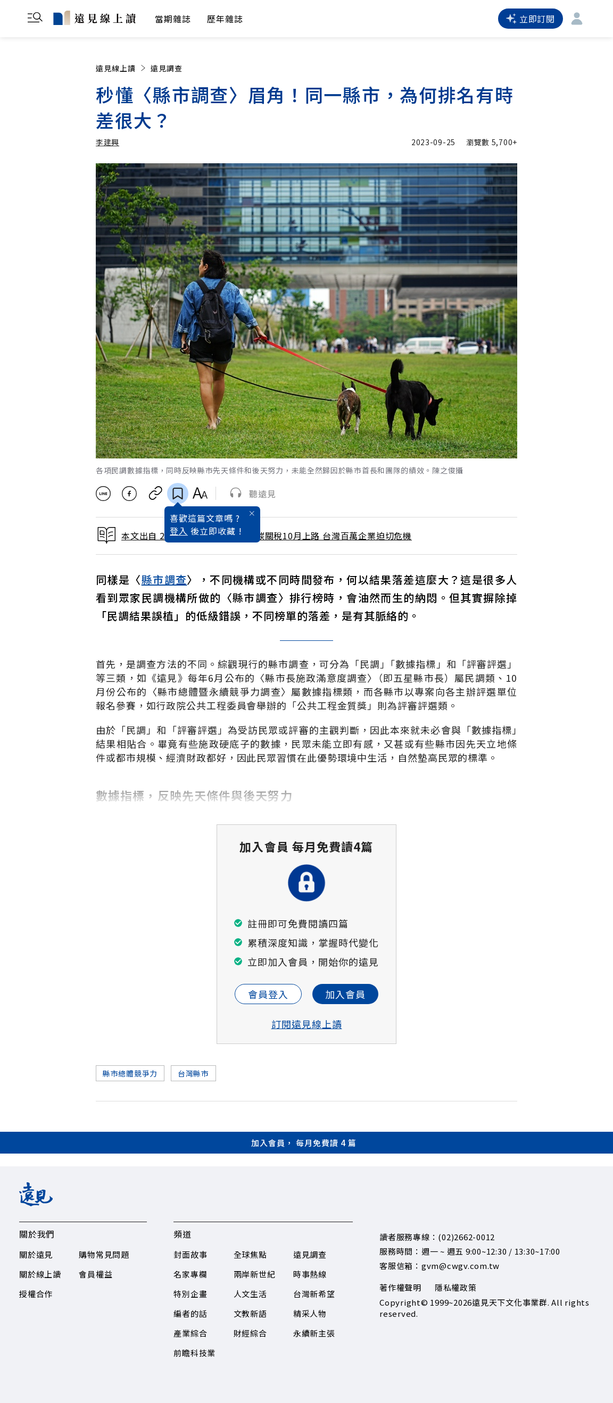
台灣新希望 (314, 1293)
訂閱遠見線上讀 (306, 1024)
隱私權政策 (456, 1287)
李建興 (107, 142)
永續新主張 (314, 1333)
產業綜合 (190, 1333)
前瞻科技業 (194, 1352)
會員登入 (268, 994)
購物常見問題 (104, 1254)
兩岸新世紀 (255, 1274)
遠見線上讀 (121, 68)
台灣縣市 (193, 1073)
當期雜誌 (173, 18)
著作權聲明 (400, 1287)
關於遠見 (36, 1254)
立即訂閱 (530, 18)
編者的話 (190, 1313)
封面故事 (190, 1254)
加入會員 (345, 994)
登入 (179, 530)
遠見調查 (167, 68)
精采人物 (310, 1313)
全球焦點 (250, 1254)
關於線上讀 (40, 1274)
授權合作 (36, 1293)
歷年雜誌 (225, 18)
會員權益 (95, 1274)
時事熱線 (310, 1274)
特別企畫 (190, 1293)
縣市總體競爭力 (130, 1073)
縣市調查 (164, 579)
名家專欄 (190, 1274)
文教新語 (250, 1313)
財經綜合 (250, 1333)
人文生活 (250, 1293)
